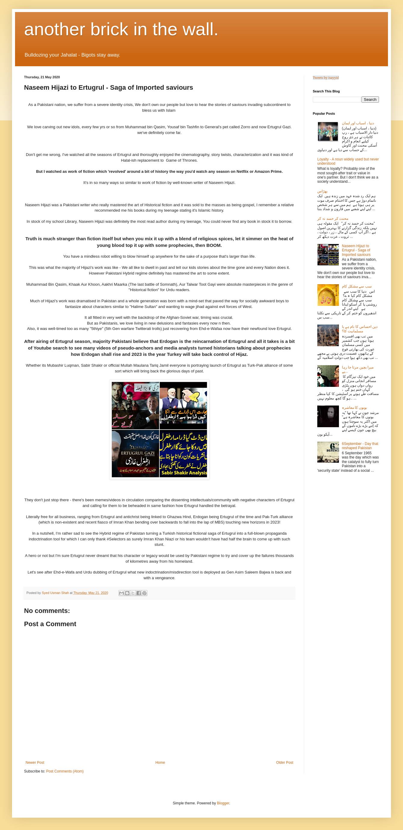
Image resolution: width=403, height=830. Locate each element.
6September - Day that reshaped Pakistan (360, 446)
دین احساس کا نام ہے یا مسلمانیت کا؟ (360, 329)
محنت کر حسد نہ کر (332, 218)
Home (160, 762)
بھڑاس (322, 191)
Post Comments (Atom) (65, 771)
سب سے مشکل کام (357, 286)
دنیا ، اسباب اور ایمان (358, 123)
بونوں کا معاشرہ (354, 408)
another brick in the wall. (121, 29)
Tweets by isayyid (326, 78)
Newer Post (35, 762)
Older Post (284, 762)
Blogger (223, 803)
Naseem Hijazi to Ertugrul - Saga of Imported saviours (356, 250)
